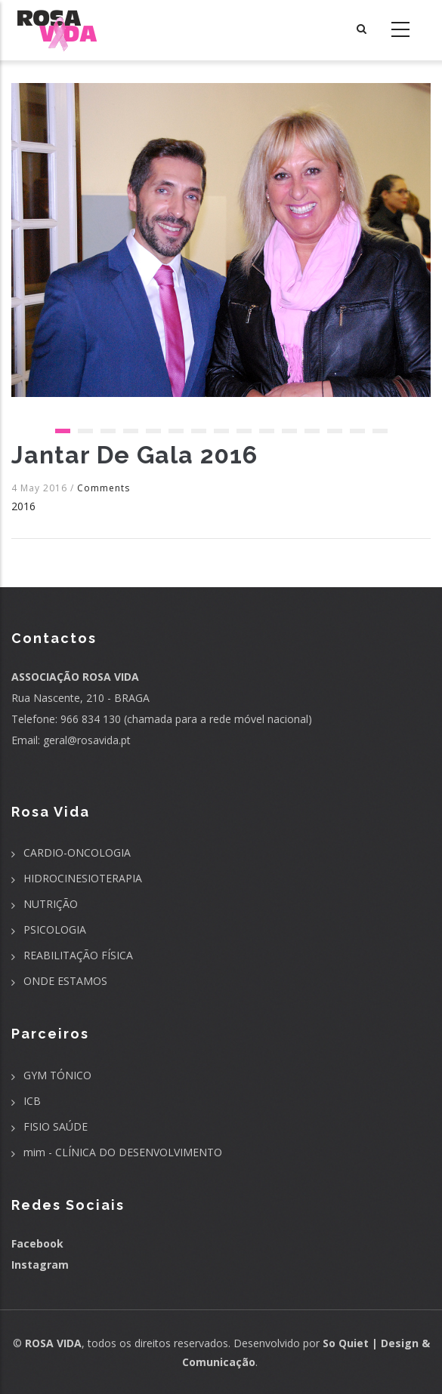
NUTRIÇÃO (50, 904)
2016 (23, 506)
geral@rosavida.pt (87, 740)
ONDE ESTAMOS (65, 981)
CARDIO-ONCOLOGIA (77, 852)
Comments (103, 488)
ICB (32, 1101)
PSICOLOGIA (54, 929)
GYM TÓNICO (57, 1075)
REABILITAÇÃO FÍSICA (78, 955)
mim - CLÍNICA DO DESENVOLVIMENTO (122, 1152)
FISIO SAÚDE (55, 1126)
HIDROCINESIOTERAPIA (82, 878)
